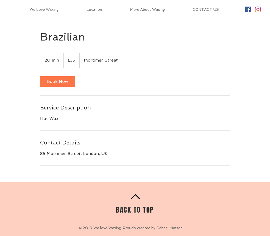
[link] (57, 81)
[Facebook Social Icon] (248, 9)
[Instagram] (258, 9)
